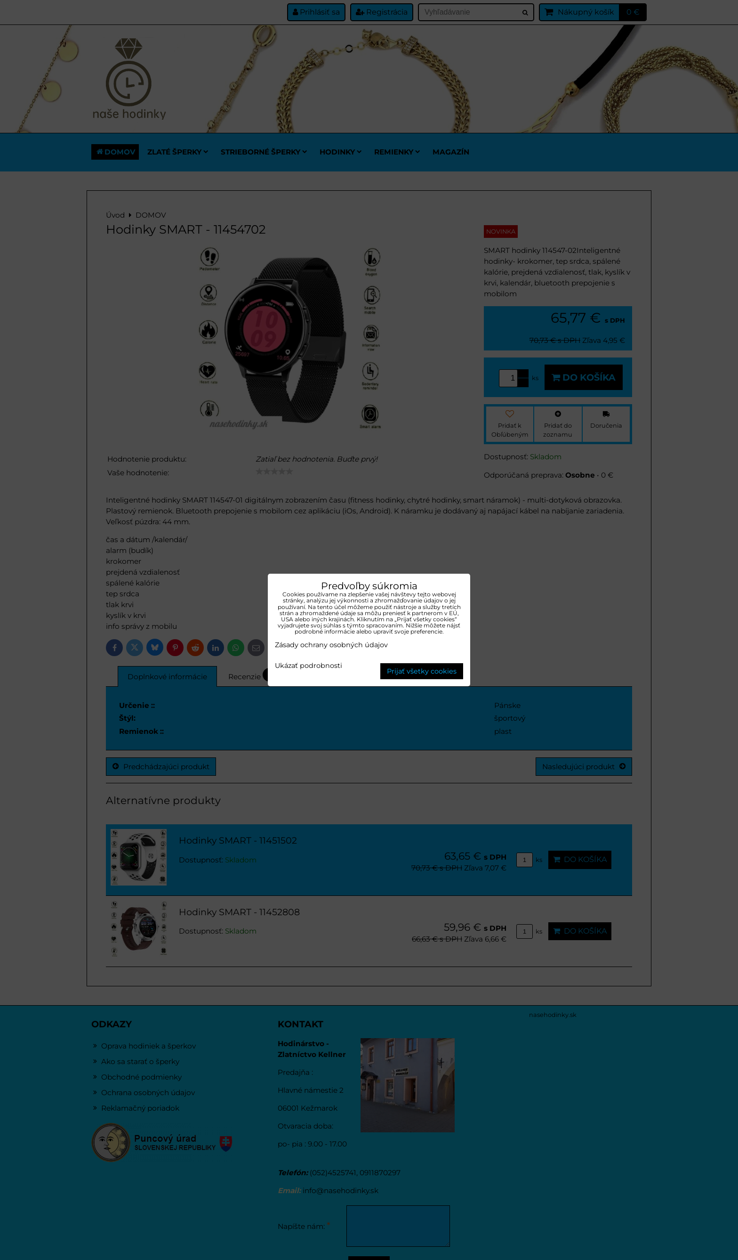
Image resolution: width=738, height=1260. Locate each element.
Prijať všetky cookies (422, 671)
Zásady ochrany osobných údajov (331, 645)
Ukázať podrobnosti (308, 666)
